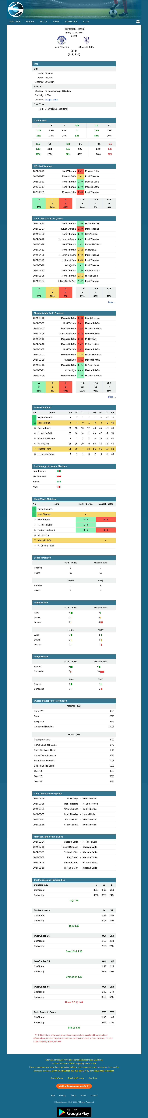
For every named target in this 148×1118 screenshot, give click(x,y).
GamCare (93, 1078)
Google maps (51, 99)
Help (53, 1095)
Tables (30, 21)
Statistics (71, 21)
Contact (93, 1095)
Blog (86, 21)
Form (56, 21)
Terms (73, 1095)
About (83, 1095)
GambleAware (57, 1078)
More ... (112, 302)
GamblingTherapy (76, 1078)
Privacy (62, 1095)
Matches (14, 21)
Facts (43, 21)
